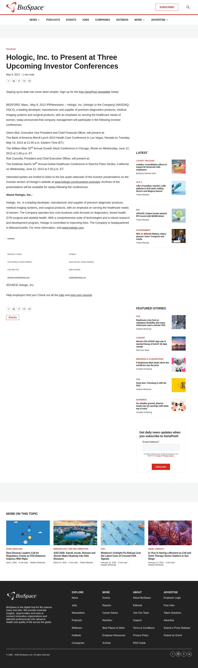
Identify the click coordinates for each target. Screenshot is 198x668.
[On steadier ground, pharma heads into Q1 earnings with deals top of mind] (179, 405)
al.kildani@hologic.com (77, 277)
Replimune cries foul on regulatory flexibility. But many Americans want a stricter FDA (150, 323)
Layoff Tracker (145, 161)
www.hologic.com (73, 227)
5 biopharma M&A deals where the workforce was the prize (152, 364)
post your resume (81, 295)
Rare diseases (14, 549)
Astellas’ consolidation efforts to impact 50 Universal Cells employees (151, 167)
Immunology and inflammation (71, 549)
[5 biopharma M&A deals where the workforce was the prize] (179, 365)
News (33, 19)
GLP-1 (139, 182)
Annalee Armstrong (144, 369)
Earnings (141, 400)
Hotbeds (122, 19)
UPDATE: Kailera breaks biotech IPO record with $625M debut (151, 214)
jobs (61, 295)
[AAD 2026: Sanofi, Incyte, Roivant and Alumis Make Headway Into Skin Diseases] (75, 533)
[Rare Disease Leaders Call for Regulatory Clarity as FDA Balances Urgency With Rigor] (28, 533)
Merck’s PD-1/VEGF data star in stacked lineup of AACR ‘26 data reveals (151, 344)
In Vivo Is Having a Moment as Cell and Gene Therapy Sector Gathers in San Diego (169, 556)
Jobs (85, 19)
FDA (138, 316)
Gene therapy (156, 549)
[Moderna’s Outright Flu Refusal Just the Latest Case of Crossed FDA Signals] (122, 533)
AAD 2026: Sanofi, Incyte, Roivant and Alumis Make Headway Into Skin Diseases (74, 556)
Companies (102, 19)
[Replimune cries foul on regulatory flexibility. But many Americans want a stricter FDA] (179, 322)
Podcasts (53, 19)
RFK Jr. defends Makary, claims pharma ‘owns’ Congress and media (151, 236)
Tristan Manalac (142, 195)
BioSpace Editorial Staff (146, 173)
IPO (138, 210)
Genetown (11, 49)
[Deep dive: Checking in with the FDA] (179, 385)
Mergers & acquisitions (149, 359)
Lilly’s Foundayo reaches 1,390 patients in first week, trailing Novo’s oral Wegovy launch (151, 188)
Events (71, 19)
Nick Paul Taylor (142, 350)
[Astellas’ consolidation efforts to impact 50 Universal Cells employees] (179, 167)
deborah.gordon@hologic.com (18, 277)
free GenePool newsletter (94, 91)
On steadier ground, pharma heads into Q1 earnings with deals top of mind (152, 406)
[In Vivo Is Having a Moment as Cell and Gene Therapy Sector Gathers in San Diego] (170, 533)
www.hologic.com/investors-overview (77, 181)
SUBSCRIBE (167, 7)
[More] (39, 20)
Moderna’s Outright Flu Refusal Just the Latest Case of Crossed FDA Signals (121, 556)
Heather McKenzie (143, 329)
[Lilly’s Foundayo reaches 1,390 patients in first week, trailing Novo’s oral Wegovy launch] (179, 188)
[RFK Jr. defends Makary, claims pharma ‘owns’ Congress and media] (179, 236)
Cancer (140, 338)
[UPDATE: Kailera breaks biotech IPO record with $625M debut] (179, 216)
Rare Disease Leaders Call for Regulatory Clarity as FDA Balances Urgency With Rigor (26, 556)
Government (143, 230)
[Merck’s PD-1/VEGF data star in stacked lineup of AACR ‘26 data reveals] (179, 344)
